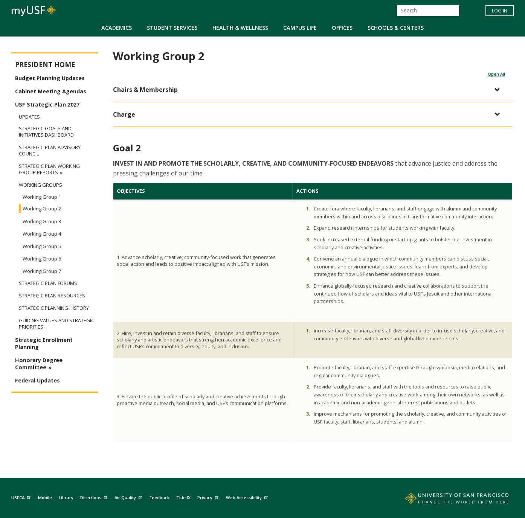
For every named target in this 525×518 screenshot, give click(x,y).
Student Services (172, 27)
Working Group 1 (42, 196)
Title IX (183, 497)
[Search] (428, 10)
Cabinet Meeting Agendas (50, 91)
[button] (309, 90)
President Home (45, 64)
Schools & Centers (396, 27)
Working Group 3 (42, 221)
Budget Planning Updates (50, 78)
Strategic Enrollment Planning (44, 343)
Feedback (159, 497)
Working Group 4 (42, 233)
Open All (496, 74)
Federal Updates (37, 380)
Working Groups (40, 185)
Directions (94, 496)
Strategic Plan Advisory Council (50, 150)
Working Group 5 (42, 246)
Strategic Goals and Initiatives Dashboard (46, 131)
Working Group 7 (42, 271)
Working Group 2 (42, 208)
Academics (116, 27)
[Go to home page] (448, 500)
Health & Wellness (240, 27)
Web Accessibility (248, 496)
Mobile (45, 497)
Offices (342, 27)
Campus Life (300, 27)
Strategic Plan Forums (48, 283)
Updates (29, 116)
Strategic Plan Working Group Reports (49, 169)
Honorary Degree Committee (39, 364)
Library (66, 497)
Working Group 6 (42, 258)
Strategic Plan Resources (52, 296)
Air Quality (129, 496)
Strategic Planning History (54, 308)
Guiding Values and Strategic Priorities (56, 323)
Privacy (208, 496)
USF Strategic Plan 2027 (47, 104)
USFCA (21, 496)
